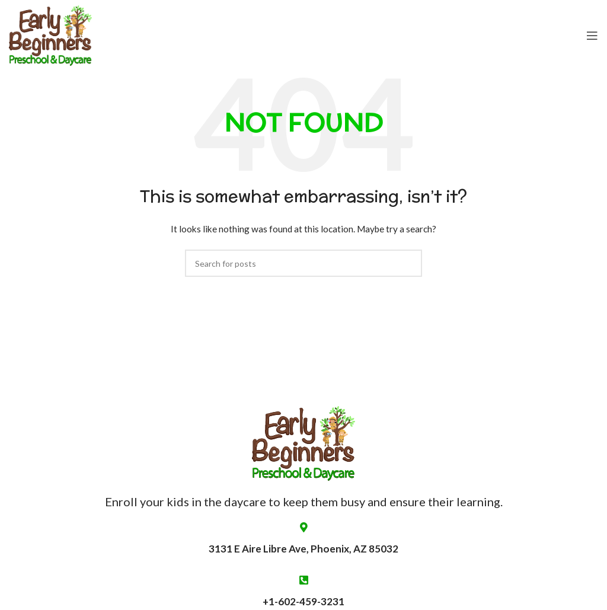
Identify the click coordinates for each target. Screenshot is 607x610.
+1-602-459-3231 (303, 601)
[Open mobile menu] (592, 35)
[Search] (303, 263)
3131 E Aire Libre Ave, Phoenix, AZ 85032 (303, 538)
